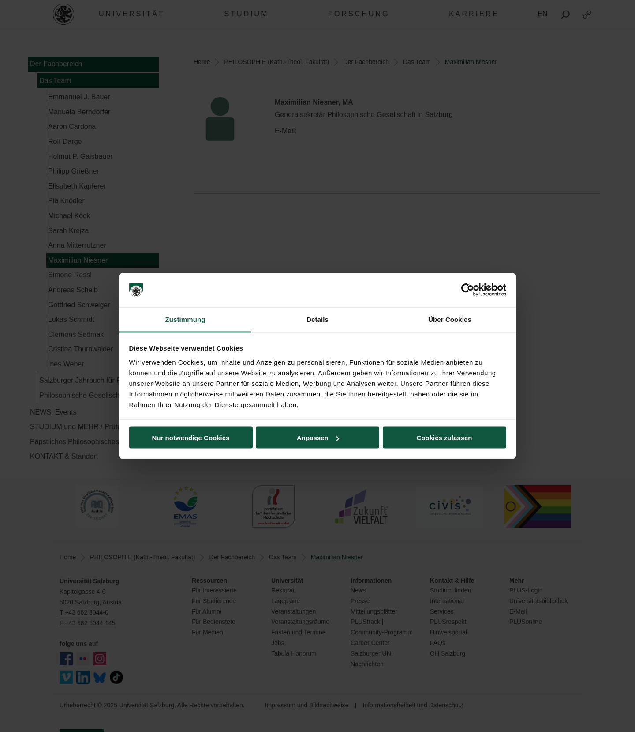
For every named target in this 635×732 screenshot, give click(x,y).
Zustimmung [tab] (185, 319)
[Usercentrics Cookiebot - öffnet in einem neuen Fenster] (467, 290)
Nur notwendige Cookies (191, 437)
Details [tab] (317, 319)
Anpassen (318, 437)
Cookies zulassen (444, 437)
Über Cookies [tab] (449, 319)
